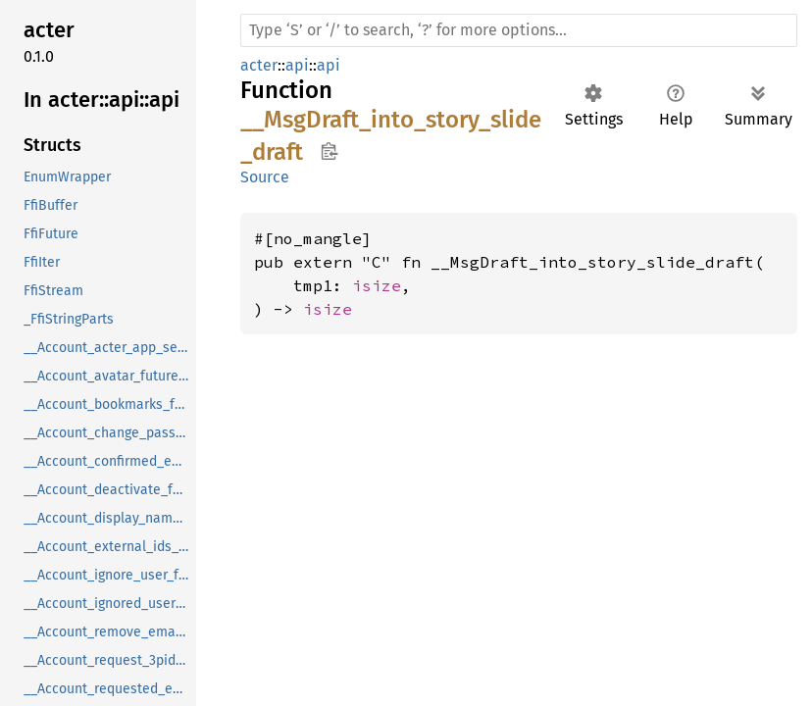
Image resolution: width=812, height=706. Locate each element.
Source (264, 177)
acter (259, 65)
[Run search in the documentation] (518, 30)
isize (376, 285)
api (297, 65)
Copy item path (329, 151)
